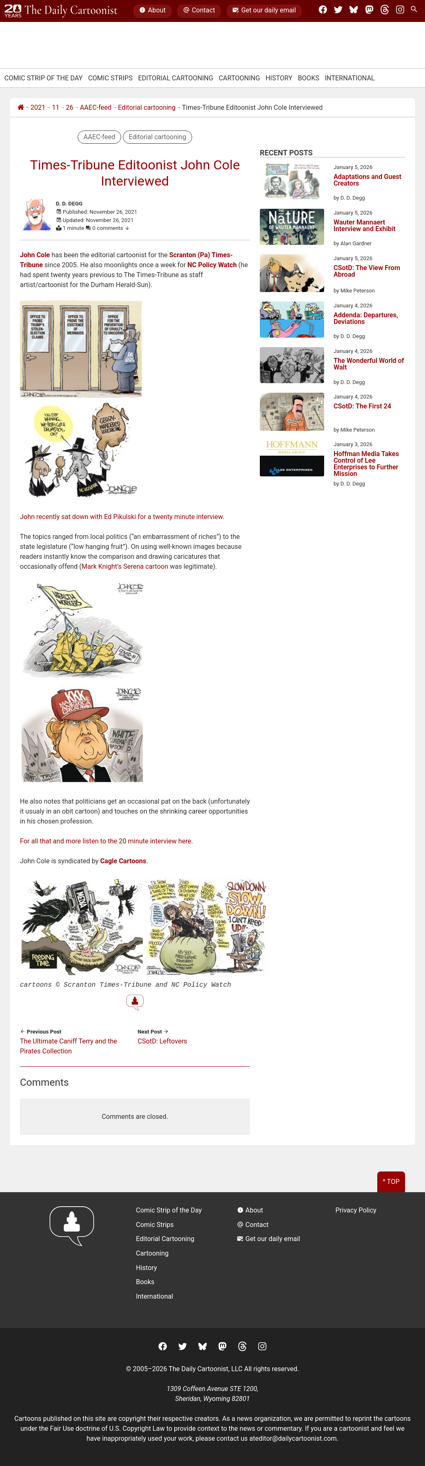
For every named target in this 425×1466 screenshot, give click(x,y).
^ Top (391, 1181)
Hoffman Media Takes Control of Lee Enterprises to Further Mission (366, 464)
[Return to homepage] (74, 1259)
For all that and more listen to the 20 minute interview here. (106, 841)
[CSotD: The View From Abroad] (292, 274)
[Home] (20, 108)
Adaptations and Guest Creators (368, 180)
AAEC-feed (95, 107)
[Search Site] (415, 11)
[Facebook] (323, 11)
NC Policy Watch (212, 265)
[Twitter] (338, 11)
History (279, 78)
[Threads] (385, 11)
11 (55, 107)
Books (309, 78)
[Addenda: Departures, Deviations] (292, 321)
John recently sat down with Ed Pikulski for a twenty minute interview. (122, 517)
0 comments (111, 228)
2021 (38, 107)
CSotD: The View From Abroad (367, 271)
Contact (199, 11)
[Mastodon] (369, 11)
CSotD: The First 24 (362, 406)
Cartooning (239, 78)
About (152, 11)
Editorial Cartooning (175, 78)
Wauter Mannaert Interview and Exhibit (365, 226)
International (350, 78)
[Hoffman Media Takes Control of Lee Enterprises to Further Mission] (292, 459)
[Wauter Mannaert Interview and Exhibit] (292, 228)
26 (69, 107)
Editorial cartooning (147, 107)
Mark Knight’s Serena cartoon (125, 566)
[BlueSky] (354, 11)
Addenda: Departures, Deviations (366, 319)
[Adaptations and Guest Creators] (292, 182)
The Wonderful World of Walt (369, 364)
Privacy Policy (355, 1209)
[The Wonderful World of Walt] (292, 366)
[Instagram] (400, 11)
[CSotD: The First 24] (292, 413)
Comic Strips (110, 78)
